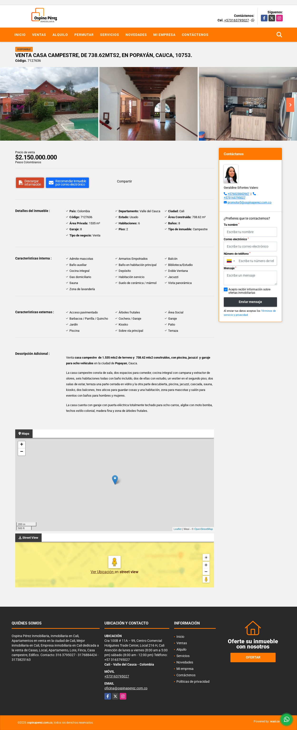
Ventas (39, 35)
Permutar (84, 35)
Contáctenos (195, 35)
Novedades (136, 35)
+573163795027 (236, 20)
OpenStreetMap (203, 529)
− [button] (21, 452)
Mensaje (230, 268)
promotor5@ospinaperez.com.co (249, 202)
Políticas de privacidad (192, 681)
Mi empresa (164, 35)
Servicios (109, 35)
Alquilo (60, 35)
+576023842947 (238, 194)
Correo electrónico (236, 239)
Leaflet (177, 529)
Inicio (20, 35)
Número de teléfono (237, 254)
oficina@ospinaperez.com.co (125, 688)
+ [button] (21, 444)
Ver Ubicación (103, 572)
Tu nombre (231, 225)
